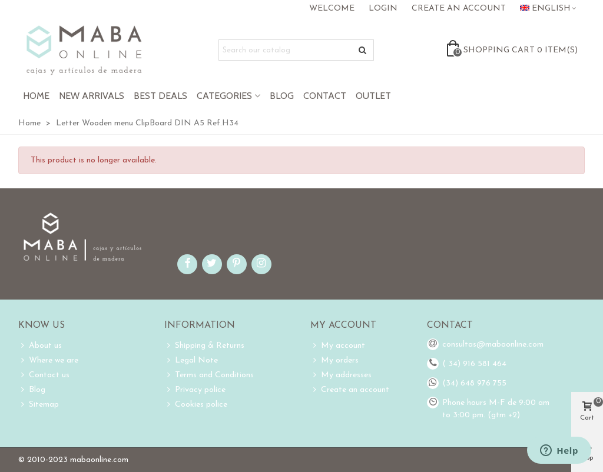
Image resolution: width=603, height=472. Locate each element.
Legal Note (191, 360)
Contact (324, 95)
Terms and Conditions (209, 375)
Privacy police (195, 390)
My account (337, 346)
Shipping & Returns (204, 346)
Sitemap (38, 404)
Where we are (48, 360)
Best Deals (160, 95)
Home (36, 95)
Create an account (349, 390)
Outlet (373, 95)
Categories (224, 95)
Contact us (43, 375)
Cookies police (195, 404)
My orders (334, 360)
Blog (282, 95)
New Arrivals (91, 95)
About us (40, 346)
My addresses (341, 375)
